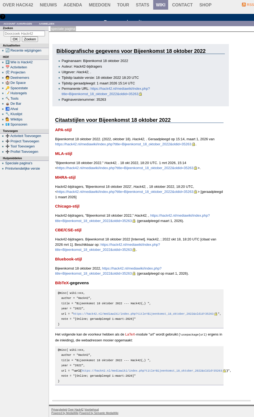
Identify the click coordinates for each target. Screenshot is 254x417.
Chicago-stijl (67, 206)
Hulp (10, 16)
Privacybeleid (59, 409)
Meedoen (99, 5)
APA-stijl (63, 129)
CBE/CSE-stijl (68, 230)
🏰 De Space (15, 83)
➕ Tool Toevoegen (20, 146)
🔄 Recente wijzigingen (23, 50)
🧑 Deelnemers (17, 78)
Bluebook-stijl (68, 259)
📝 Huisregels (16, 93)
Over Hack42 (18, 5)
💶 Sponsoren (16, 124)
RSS (250, 5)
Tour (123, 5)
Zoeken (8, 28)
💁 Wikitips (13, 119)
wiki (161, 5)
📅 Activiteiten (16, 67)
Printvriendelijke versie (22, 168)
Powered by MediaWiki (65, 412)
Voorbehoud (91, 409)
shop (205, 5)
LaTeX (130, 334)
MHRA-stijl (65, 177)
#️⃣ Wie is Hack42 (19, 62)
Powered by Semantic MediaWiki (98, 412)
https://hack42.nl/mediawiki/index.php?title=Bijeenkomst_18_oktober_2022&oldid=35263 (123, 144)
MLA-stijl (63, 153)
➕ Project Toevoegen (22, 141)
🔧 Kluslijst (13, 114)
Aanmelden (47, 23)
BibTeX (62, 282)
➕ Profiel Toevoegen (21, 152)
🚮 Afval (11, 109)
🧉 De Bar (13, 104)
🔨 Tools (12, 98)
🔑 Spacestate (16, 88)
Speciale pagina (63, 29)
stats (142, 5)
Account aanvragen (17, 23)
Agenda (73, 5)
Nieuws (48, 5)
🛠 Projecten (15, 72)
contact (182, 5)
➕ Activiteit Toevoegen (23, 136)
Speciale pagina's (19, 163)
